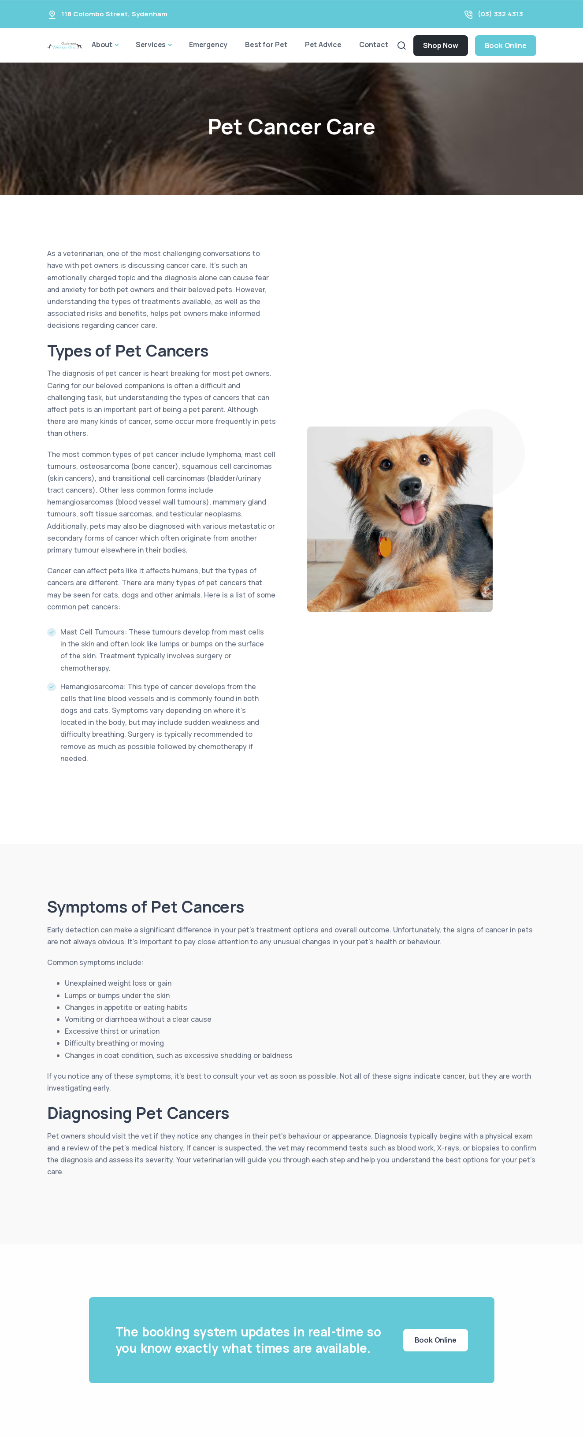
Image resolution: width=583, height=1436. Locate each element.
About (102, 44)
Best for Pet (266, 44)
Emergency (208, 44)
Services (151, 44)
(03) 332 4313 (500, 14)
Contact (373, 44)
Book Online (506, 45)
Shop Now (440, 45)
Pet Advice (323, 44)
